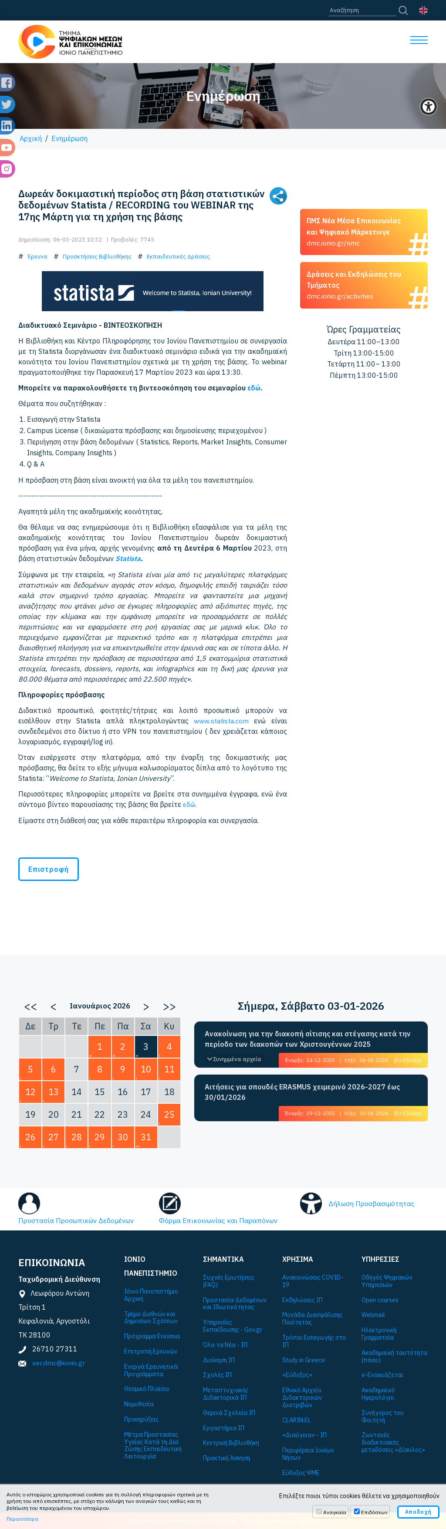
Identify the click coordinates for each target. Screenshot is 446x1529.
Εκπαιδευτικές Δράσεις (178, 256)
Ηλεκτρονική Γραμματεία (379, 1333)
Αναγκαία (334, 1512)
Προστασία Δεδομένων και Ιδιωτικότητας (235, 1303)
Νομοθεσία (139, 1403)
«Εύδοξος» (297, 1374)
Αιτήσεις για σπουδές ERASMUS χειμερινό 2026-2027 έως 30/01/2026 (302, 1091)
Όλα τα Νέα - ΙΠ (225, 1344)
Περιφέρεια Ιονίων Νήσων (308, 1453)
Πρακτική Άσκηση (226, 1457)
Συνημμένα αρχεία (237, 1058)
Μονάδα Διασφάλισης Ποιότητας (312, 1318)
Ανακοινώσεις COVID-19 (312, 1280)
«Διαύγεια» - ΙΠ (304, 1434)
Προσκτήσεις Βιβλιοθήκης (97, 256)
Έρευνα (37, 256)
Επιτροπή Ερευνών (150, 1350)
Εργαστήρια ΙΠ (223, 1427)
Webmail (373, 1314)
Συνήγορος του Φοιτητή (383, 1415)
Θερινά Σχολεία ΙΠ (229, 1412)
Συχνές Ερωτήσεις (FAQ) (228, 1280)
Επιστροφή (48, 868)
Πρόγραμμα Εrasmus (152, 1335)
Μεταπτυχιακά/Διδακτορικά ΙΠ (225, 1393)
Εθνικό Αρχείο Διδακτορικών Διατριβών (302, 1397)
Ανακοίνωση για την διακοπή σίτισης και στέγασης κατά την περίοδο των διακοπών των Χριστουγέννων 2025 (308, 1038)
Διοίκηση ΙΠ (219, 1359)
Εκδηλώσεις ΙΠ (302, 1299)
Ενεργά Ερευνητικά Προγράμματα (151, 1369)
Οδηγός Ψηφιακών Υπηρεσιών (387, 1280)
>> (169, 1005)
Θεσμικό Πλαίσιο (146, 1388)
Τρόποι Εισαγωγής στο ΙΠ (314, 1340)
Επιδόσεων (374, 1512)
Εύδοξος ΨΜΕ (301, 1472)
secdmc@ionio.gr (58, 1362)
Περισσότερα (22, 1519)
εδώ (254, 387)
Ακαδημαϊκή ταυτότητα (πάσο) (394, 1355)
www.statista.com (221, 720)
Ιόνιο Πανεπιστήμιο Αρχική (151, 1294)
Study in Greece (303, 1359)
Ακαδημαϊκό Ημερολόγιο (378, 1393)
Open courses (380, 1299)
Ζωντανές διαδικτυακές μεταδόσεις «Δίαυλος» (393, 1441)
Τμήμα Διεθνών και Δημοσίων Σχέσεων (151, 1317)
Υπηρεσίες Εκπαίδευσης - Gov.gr (232, 1325)
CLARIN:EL (296, 1419)
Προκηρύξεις (141, 1418)
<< (30, 1005)
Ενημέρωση (69, 138)
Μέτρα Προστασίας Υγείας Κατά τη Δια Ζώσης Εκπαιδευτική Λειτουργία (153, 1444)
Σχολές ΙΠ (217, 1374)
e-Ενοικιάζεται (382, 1374)
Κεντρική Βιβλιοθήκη (231, 1442)
